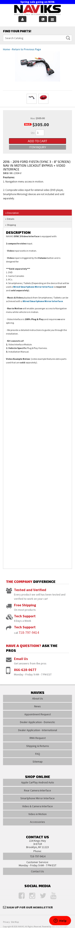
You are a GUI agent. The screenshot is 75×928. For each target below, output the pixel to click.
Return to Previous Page (26, 49)
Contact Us (37, 871)
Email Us (21, 658)
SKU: (6, 173)
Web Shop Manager (59, 926)
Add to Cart (37, 141)
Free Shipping (25, 605)
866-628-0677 (25, 669)
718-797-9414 (29, 632)
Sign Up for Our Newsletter (30, 907)
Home (6, 49)
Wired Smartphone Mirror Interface (33, 286)
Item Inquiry (37, 147)
